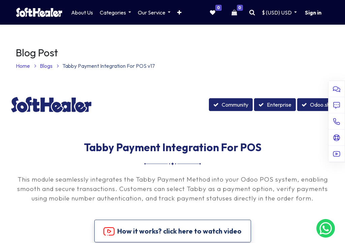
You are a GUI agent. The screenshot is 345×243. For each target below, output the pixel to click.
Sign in (313, 12)
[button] (179, 12)
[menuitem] (82, 12)
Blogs (49, 65)
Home (26, 65)
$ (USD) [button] (277, 12)
